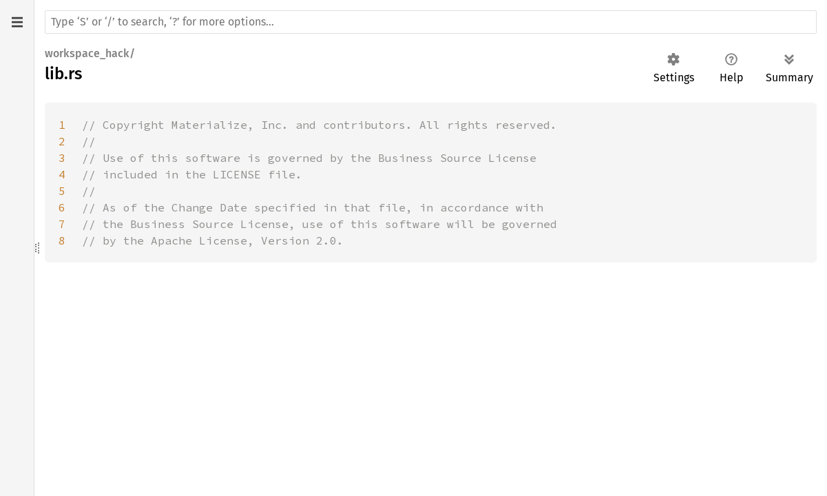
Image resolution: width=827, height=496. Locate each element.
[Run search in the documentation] (431, 22)
